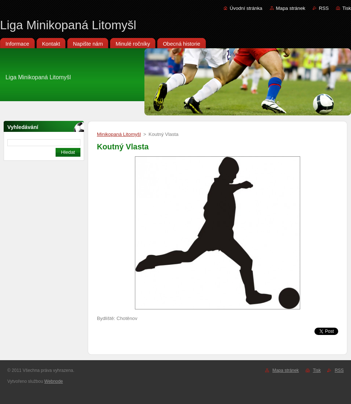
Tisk (346, 8)
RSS (324, 8)
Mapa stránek (290, 8)
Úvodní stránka (246, 8)
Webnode (53, 381)
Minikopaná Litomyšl (119, 134)
